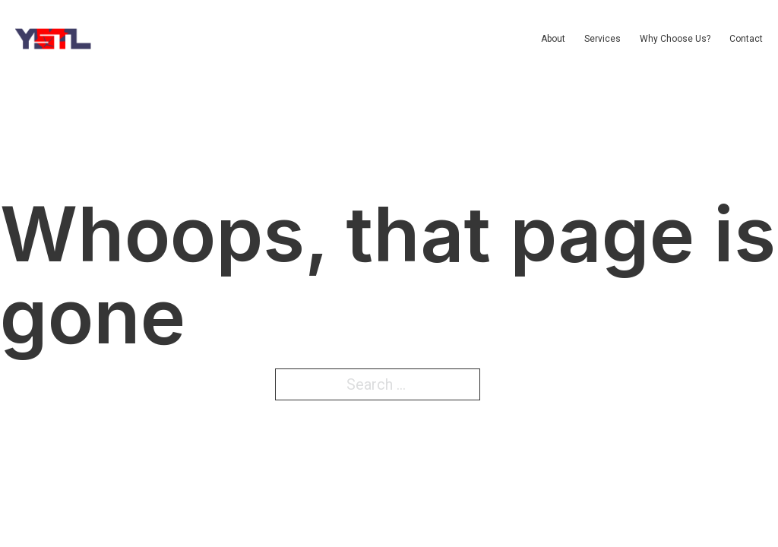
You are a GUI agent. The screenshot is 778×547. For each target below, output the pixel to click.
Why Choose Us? (675, 38)
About (553, 38)
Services (602, 38)
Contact (746, 38)
